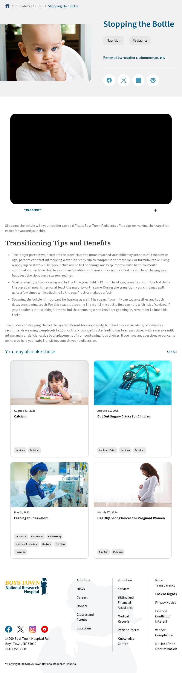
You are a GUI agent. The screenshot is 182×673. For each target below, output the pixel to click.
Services (124, 589)
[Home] (7, 6)
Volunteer (125, 580)
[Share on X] (124, 80)
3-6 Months (21, 536)
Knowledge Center (29, 6)
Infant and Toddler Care (26, 544)
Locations (84, 628)
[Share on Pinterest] (153, 80)
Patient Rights (166, 594)
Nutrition (114, 40)
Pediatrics (140, 40)
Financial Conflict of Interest (163, 616)
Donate (82, 606)
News (81, 589)
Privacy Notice (165, 602)
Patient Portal (128, 630)
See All (172, 351)
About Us (83, 580)
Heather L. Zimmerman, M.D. (144, 57)
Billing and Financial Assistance (126, 602)
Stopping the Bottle (63, 6)
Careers (82, 597)
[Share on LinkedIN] (138, 80)
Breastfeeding (54, 536)
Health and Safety (107, 450)
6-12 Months (37, 536)
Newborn (46, 544)
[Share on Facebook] (109, 80)
